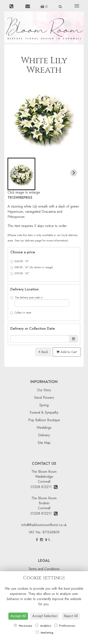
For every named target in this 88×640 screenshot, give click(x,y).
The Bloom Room (44, 471)
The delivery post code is (39, 301)
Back (43, 352)
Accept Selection (44, 615)
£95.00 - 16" (19, 273)
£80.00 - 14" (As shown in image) (31, 267)
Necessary (23, 626)
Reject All (71, 615)
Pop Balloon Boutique (44, 420)
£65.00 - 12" (19, 261)
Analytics (43, 626)
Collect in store (20, 313)
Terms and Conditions (44, 568)
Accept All (18, 615)
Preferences (64, 626)
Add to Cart (66, 352)
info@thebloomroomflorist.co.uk (44, 524)
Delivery (44, 435)
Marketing (44, 633)
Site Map (44, 442)
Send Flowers (44, 397)
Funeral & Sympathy (44, 412)
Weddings (44, 427)
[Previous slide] (14, 172)
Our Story (44, 390)
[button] (21, 174)
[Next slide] (73, 172)
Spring (44, 405)
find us (51, 539)
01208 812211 (44, 486)
